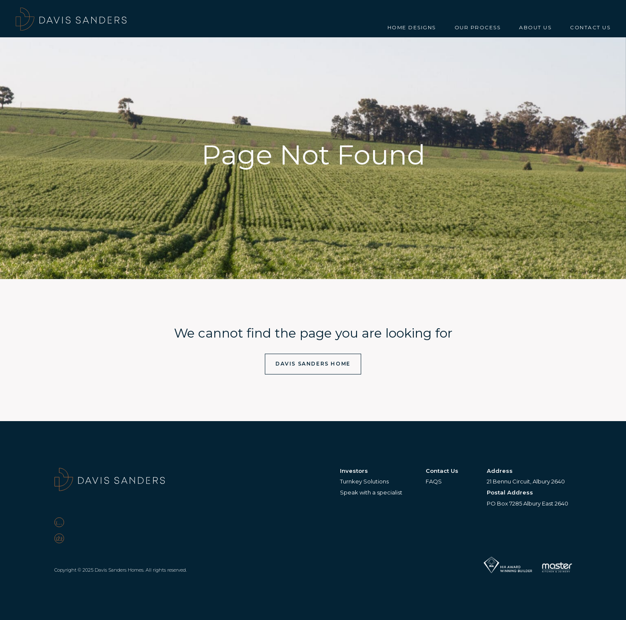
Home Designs (411, 27)
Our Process (478, 27)
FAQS (434, 481)
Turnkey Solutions (364, 481)
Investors (354, 470)
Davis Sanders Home (313, 363)
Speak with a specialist (371, 492)
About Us (535, 27)
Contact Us (590, 27)
